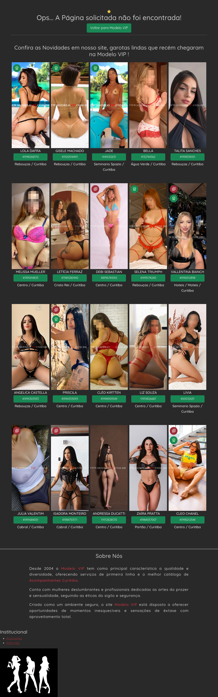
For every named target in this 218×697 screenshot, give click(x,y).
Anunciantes (14, 638)
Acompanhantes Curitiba (53, 580)
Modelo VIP (73, 568)
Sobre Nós (13, 643)
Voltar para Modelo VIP (109, 28)
